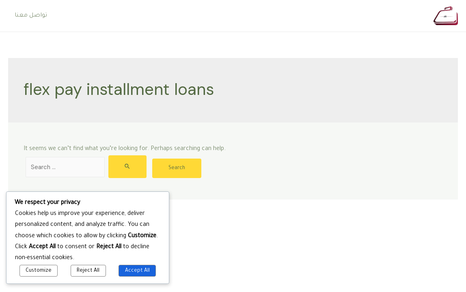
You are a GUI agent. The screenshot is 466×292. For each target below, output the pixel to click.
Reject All (88, 271)
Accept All (137, 271)
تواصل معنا (31, 16)
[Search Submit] (127, 166)
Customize (39, 271)
